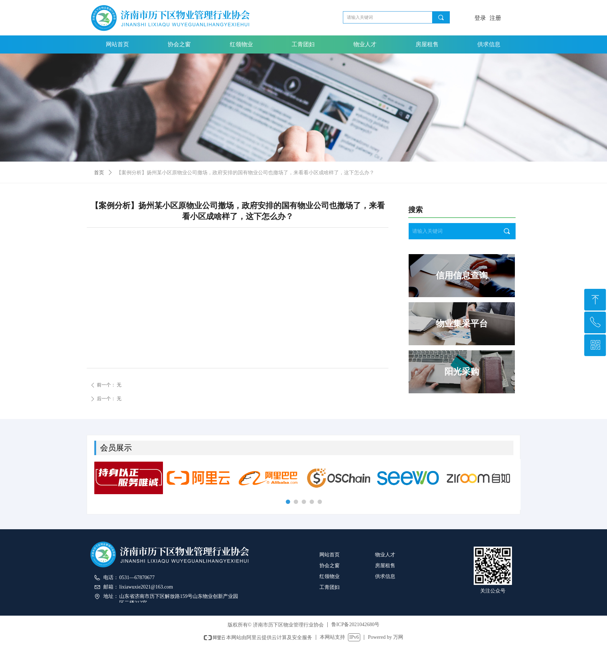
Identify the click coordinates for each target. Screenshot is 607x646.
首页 (99, 172)
